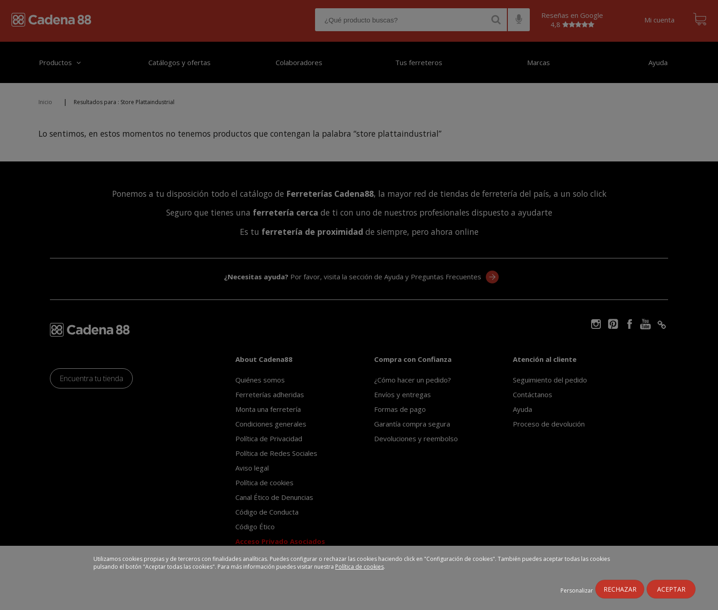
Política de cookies (359, 567)
